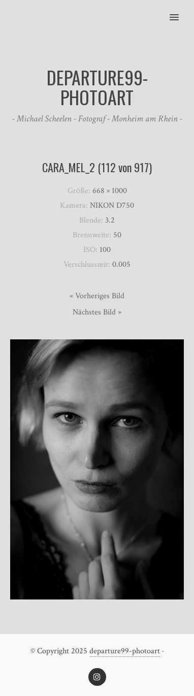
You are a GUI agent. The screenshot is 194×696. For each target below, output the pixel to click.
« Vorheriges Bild (97, 296)
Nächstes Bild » (97, 312)
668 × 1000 (109, 190)
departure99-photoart (124, 651)
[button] (180, 10)
